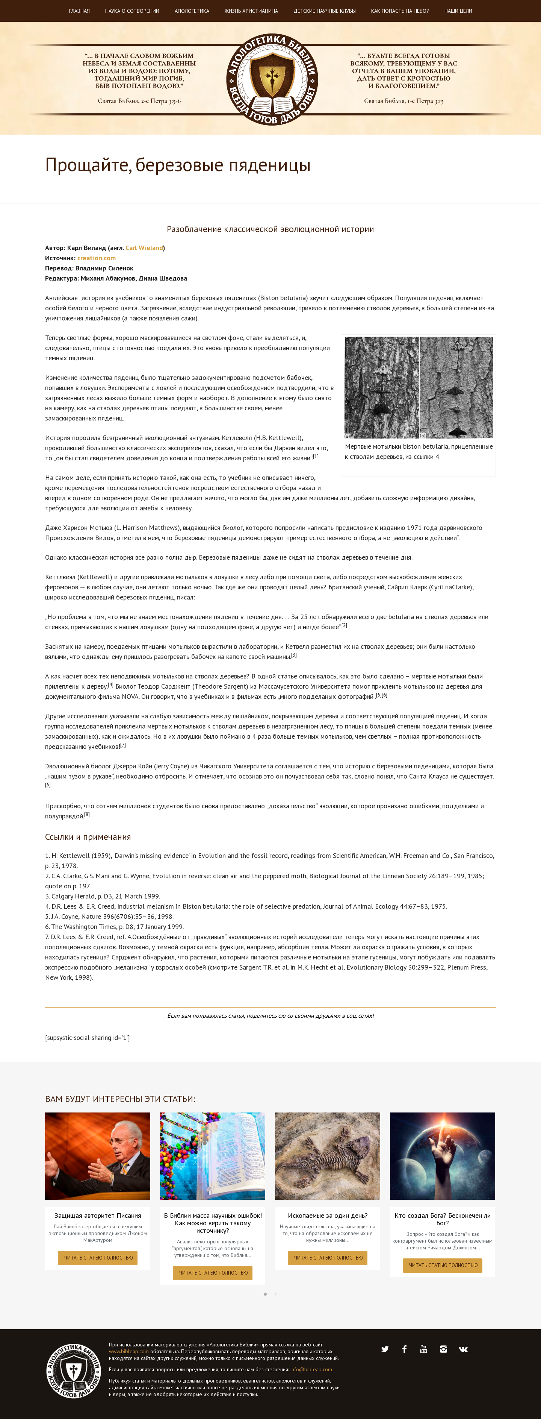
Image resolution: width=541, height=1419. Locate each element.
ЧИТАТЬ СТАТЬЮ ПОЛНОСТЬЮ (98, 1258)
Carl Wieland (144, 247)
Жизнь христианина (251, 11)
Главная (79, 11)
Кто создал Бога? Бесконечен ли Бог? (442, 1219)
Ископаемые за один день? (328, 1215)
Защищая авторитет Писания (97, 1215)
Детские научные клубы (324, 11)
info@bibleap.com (311, 1369)
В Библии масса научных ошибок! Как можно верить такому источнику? (213, 1223)
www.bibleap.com (129, 1351)
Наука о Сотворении (132, 11)
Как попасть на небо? (400, 11)
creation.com (96, 257)
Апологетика (192, 11)
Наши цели (458, 11)
